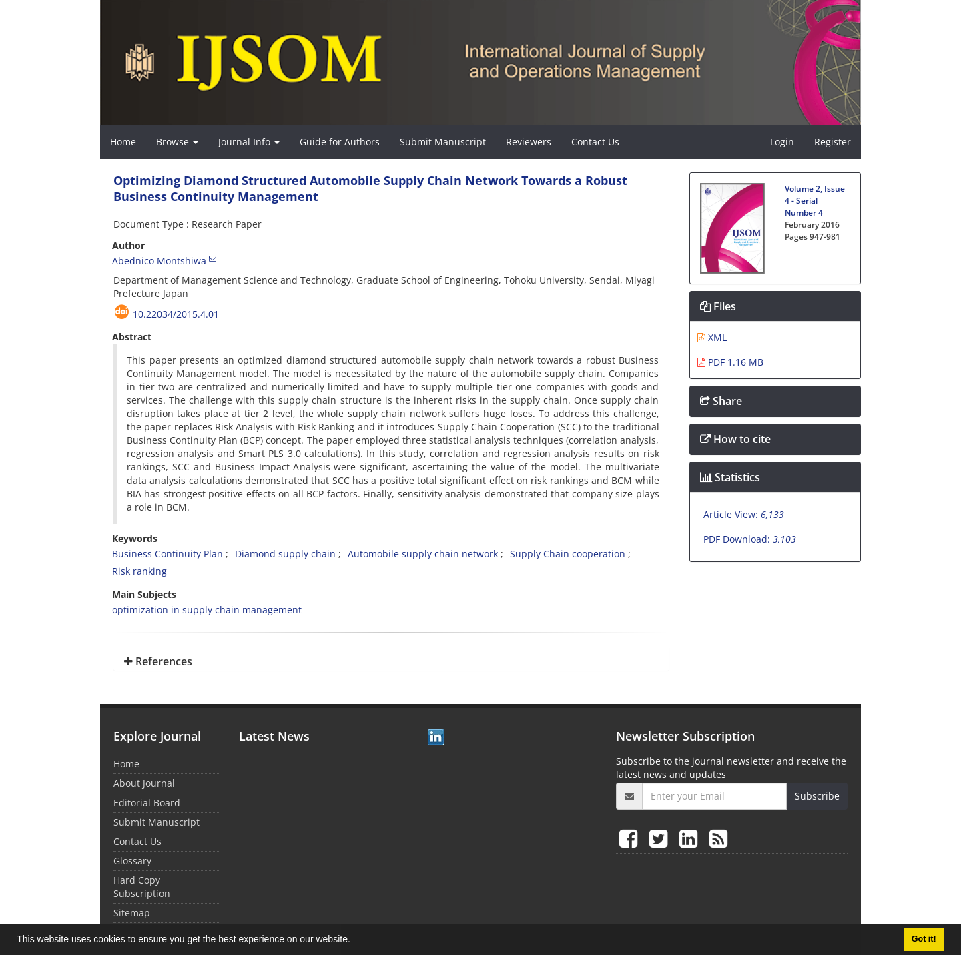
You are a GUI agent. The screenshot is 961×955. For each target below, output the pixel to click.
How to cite (735, 439)
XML (712, 337)
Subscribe (817, 795)
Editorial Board (146, 802)
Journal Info (249, 141)
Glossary (132, 860)
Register (832, 141)
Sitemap (131, 912)
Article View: (743, 514)
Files (718, 306)
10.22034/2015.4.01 (176, 314)
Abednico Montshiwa (159, 260)
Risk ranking (139, 571)
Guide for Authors (340, 141)
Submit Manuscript (443, 141)
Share (721, 401)
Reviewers (528, 141)
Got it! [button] (924, 939)
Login (782, 141)
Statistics (730, 477)
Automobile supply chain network (423, 553)
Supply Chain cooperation (567, 553)
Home (123, 141)
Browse (177, 141)
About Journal (144, 783)
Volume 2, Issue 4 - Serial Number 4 (815, 200)
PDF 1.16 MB (730, 362)
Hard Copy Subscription (141, 887)
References (158, 661)
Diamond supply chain (285, 553)
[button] (355, 941)
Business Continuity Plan (167, 553)
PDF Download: (749, 539)
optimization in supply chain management (207, 609)
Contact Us (595, 141)
